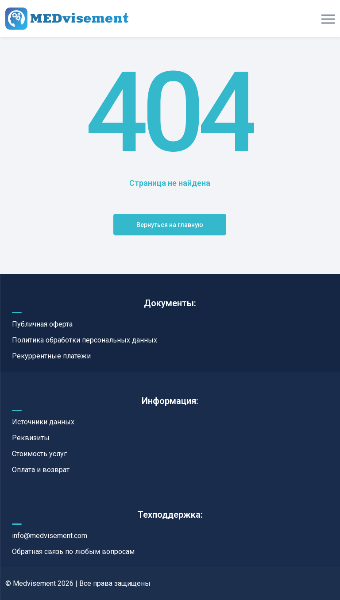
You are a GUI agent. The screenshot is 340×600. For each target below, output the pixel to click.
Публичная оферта (42, 324)
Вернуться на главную (169, 224)
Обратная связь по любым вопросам (73, 551)
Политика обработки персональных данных (84, 340)
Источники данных (43, 422)
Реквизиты (31, 438)
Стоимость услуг (39, 454)
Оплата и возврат (41, 469)
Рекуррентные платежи (51, 356)
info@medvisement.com (49, 535)
